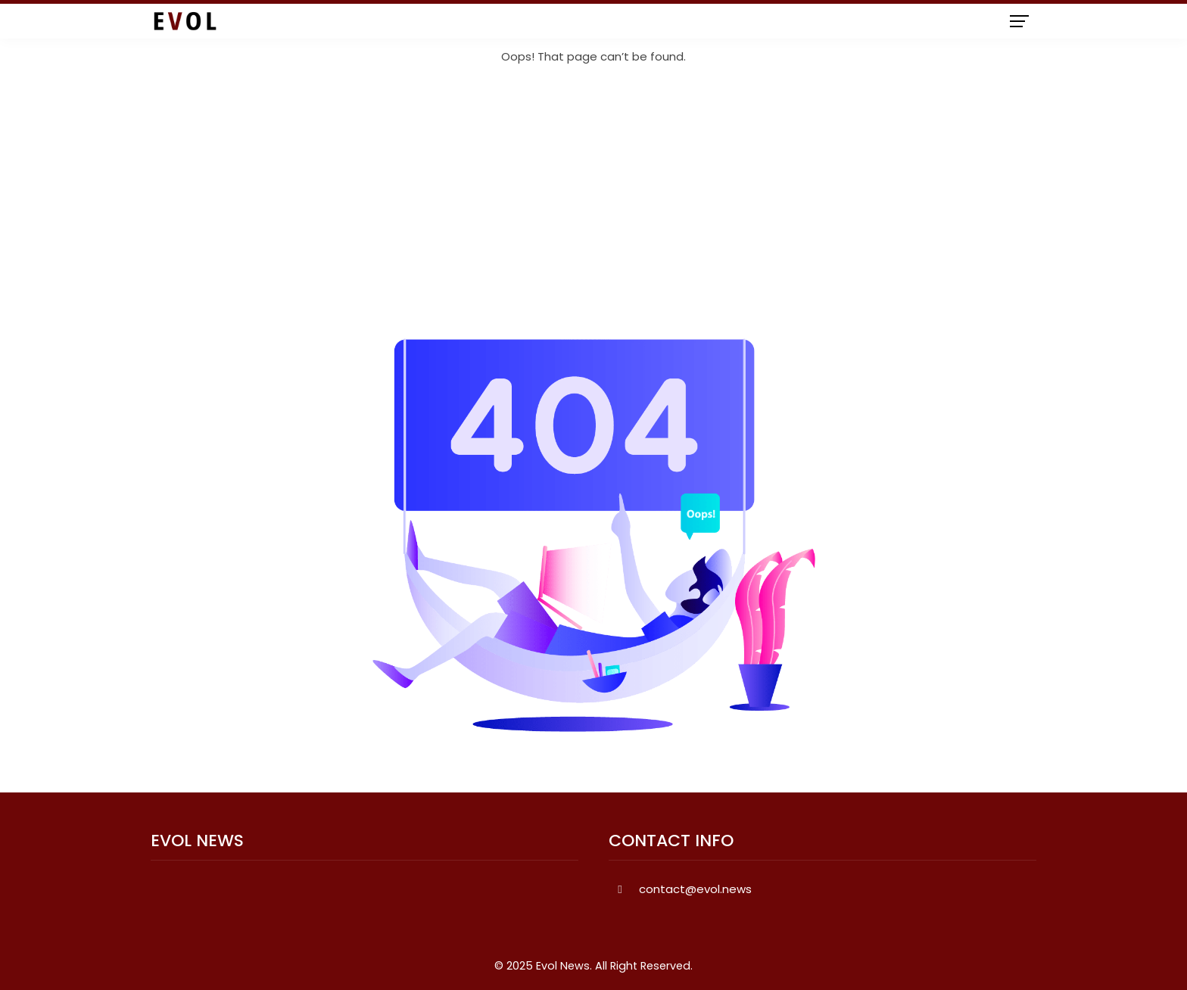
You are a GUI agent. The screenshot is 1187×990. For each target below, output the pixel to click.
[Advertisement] (593, 202)
